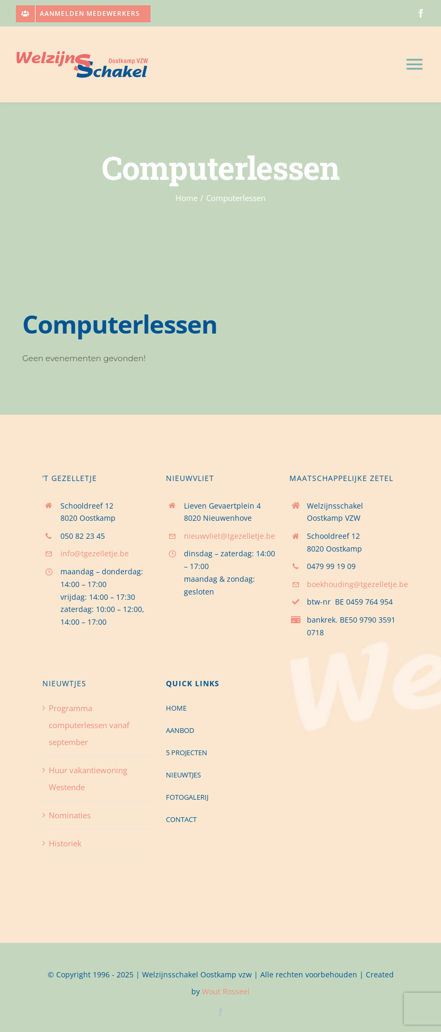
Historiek (65, 843)
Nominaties (70, 815)
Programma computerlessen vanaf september (89, 725)
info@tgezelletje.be (94, 553)
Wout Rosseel (226, 991)
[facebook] (421, 13)
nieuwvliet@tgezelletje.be (229, 536)
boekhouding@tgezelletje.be (357, 584)
